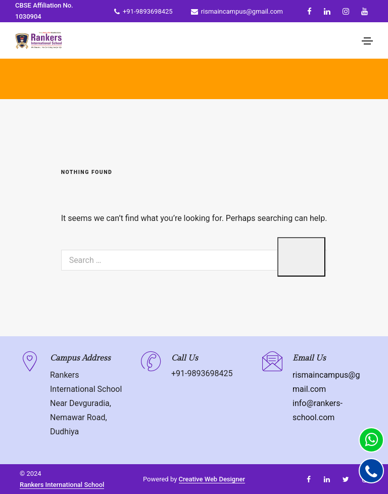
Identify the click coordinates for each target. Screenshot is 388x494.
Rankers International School (62, 484)
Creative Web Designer (212, 479)
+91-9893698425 (143, 11)
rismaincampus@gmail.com (237, 11)
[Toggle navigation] (367, 40)
